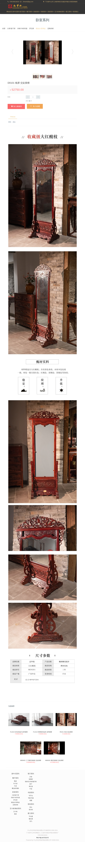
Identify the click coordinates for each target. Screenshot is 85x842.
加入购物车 (16, 106)
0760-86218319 (14, 1)
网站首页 (9, 11)
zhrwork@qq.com (28, 1)
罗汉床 (46, 28)
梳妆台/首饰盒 (55, 28)
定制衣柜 (65, 28)
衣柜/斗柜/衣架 (37, 28)
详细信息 (13, 117)
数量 (9, 97)
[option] (42, 52)
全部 (18, 28)
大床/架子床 (26, 28)
